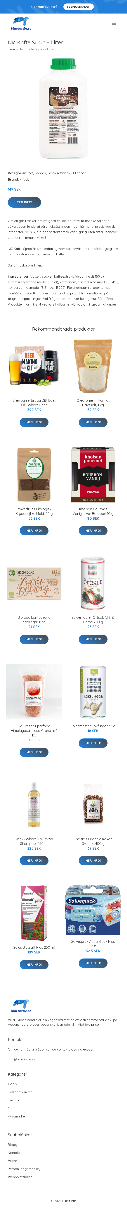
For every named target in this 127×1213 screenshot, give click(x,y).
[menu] (114, 23)
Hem (11, 49)
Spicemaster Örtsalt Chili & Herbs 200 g (93, 619)
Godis (12, 1084)
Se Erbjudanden (78, 6)
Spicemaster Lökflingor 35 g (93, 726)
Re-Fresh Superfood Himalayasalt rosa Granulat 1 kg (34, 730)
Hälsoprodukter (20, 1092)
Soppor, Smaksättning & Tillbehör (60, 173)
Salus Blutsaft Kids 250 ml (34, 947)
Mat (30, 173)
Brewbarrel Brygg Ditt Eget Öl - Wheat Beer (34, 402)
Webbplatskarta (20, 1177)
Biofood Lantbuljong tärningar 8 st (34, 619)
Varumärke (16, 1116)
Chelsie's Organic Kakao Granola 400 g (93, 841)
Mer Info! (24, 202)
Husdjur (13, 1100)
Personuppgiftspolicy (24, 1169)
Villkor (12, 1161)
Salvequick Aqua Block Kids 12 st (93, 943)
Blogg (12, 1145)
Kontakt (14, 1153)
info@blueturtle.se (21, 1059)
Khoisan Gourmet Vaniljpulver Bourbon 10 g (93, 511)
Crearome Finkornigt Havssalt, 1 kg (93, 402)
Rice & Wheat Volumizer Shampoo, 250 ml (34, 841)
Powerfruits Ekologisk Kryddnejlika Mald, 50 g (34, 511)
